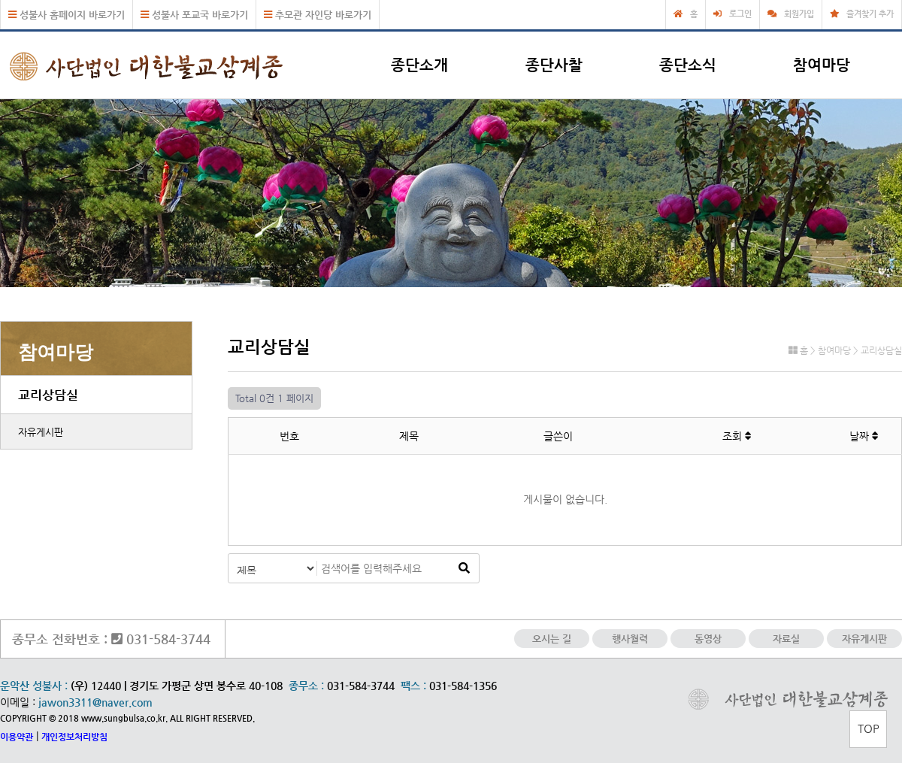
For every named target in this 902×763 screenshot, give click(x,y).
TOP (868, 728)
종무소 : (308, 686)
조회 (737, 436)
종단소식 (687, 65)
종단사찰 (554, 65)
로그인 (740, 14)
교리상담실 (48, 394)
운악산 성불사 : (34, 686)
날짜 (864, 436)
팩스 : (415, 686)
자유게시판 (40, 432)
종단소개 (419, 65)
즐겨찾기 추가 (870, 14)
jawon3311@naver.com (95, 702)
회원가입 (799, 14)
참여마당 (821, 65)
